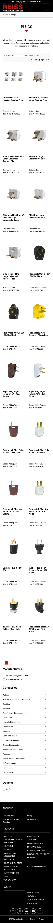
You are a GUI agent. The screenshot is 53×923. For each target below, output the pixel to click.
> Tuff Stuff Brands (35, 900)
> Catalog (31, 896)
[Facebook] (13, 911)
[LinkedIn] (26, 911)
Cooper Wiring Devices (17, 675)
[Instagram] (40, 911)
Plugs (13, 15)
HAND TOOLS (9, 860)
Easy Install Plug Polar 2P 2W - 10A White (39, 451)
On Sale (9, 789)
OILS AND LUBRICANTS (36, 850)
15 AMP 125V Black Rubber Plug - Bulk (12, 628)
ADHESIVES (8, 836)
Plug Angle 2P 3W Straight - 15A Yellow (38, 334)
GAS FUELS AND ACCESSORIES (10, 854)
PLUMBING (31, 858)
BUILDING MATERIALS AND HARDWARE (14, 841)
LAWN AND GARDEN (35, 843)
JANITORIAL (32, 840)
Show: (31, 56)
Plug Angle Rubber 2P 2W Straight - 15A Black (39, 629)
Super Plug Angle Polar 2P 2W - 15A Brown (11, 394)
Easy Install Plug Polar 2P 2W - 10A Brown (13, 451)
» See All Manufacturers (36, 867)
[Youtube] (20, 911)
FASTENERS (8, 850)
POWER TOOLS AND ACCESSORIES (11, 868)
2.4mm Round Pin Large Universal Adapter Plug (11, 276)
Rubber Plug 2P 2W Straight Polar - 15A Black (38, 570)
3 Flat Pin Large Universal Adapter (37, 157)
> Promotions (33, 893)
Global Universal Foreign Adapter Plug (13, 98)
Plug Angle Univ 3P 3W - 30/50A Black (39, 275)
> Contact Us (32, 903)
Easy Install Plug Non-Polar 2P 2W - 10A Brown (13, 511)
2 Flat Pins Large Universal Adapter (37, 216)
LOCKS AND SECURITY (36, 847)
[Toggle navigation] (46, 7)
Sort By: (7, 56)
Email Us (37, 2)
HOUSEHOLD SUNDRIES (13, 863)
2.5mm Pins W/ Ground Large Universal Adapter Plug (13, 158)
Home (5, 15)
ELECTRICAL (8, 846)
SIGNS (6, 877)
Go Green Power (14, 679)
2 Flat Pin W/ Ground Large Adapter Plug (38, 98)
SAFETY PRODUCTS (11, 873)
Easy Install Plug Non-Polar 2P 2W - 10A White (39, 511)
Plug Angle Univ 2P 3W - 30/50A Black (13, 334)
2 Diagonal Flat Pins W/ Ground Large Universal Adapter (13, 217)
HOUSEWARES (33, 836)
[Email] (33, 911)
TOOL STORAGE (10, 880)
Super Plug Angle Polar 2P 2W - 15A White (37, 394)
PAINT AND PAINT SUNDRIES (38, 854)
